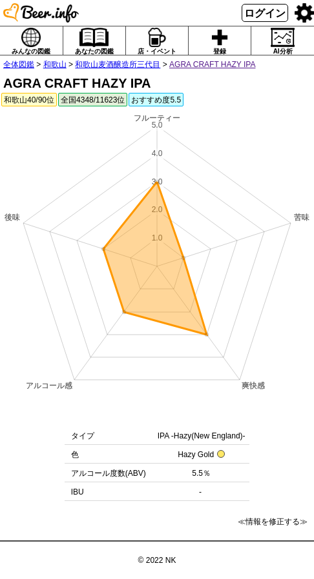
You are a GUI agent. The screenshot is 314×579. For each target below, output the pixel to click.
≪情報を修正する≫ (273, 521)
